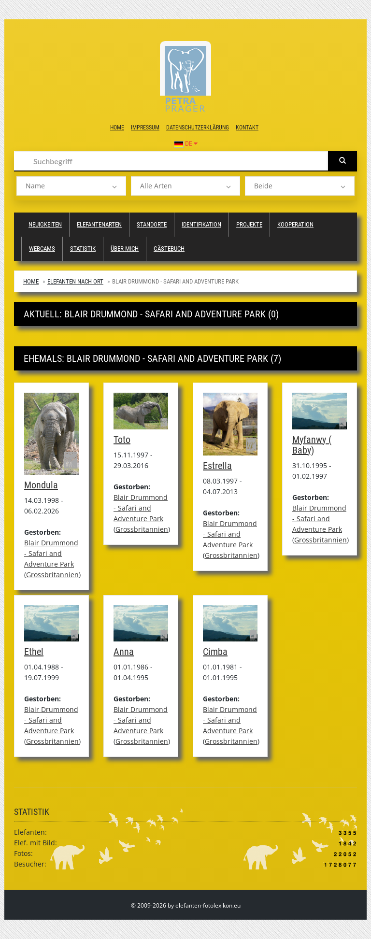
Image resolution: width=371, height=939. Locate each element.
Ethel (33, 651)
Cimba (215, 651)
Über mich (125, 248)
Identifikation (201, 224)
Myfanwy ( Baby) (311, 445)
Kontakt (247, 127)
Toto (122, 439)
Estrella (217, 465)
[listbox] (71, 186)
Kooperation (295, 224)
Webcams (42, 248)
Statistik (83, 248)
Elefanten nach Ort (75, 281)
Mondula (41, 485)
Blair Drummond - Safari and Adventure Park (51, 553)
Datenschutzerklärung (197, 127)
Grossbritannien (52, 574)
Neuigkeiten (45, 224)
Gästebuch (169, 248)
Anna (124, 651)
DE (186, 143)
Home (117, 127)
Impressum (145, 127)
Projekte (249, 224)
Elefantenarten (99, 224)
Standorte (152, 224)
